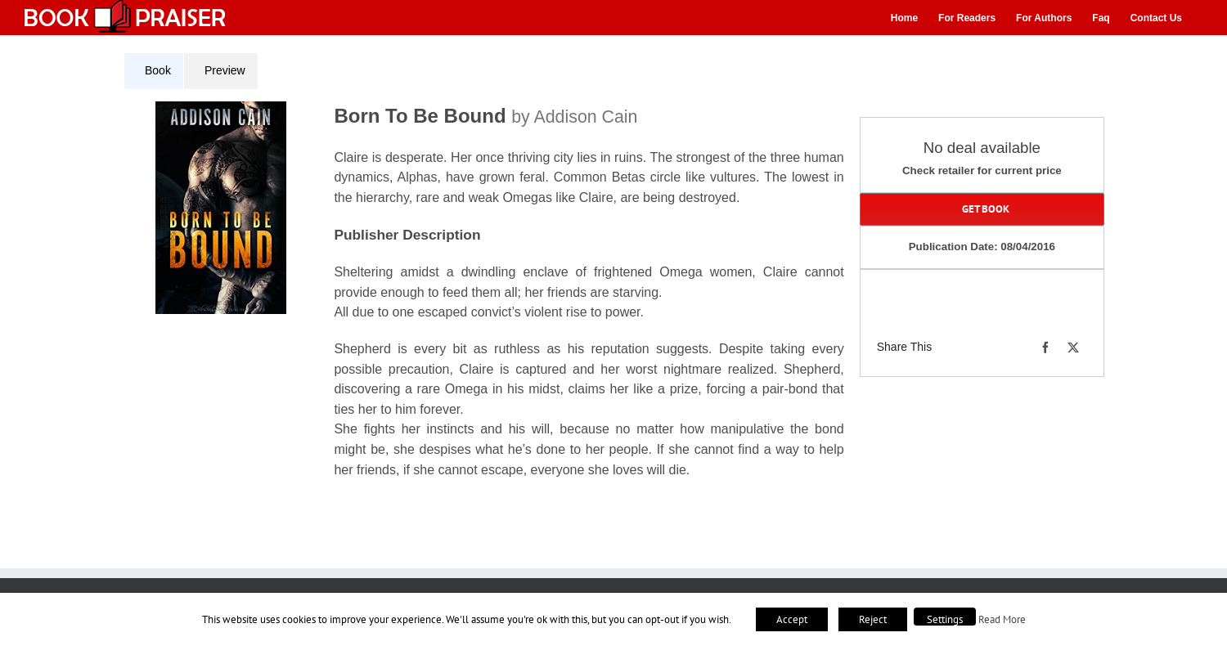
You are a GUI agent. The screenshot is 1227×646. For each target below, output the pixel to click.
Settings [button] (945, 619)
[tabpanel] (490, 300)
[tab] (153, 71)
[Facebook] (1045, 347)
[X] (1073, 347)
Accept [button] (791, 619)
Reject (873, 619)
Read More (1002, 619)
